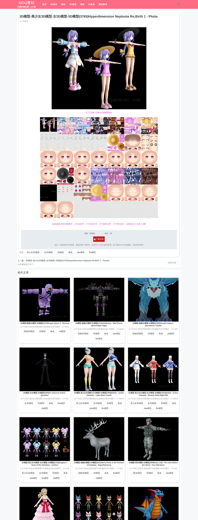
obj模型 (62, 331)
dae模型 (80, 252)
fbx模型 (92, 252)
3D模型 (60, 252)
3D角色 (72, 4)
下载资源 (100, 239)
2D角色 (53, 4)
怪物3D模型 (29, 331)
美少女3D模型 (33, 252)
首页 (44, 4)
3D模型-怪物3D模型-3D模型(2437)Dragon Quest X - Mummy (44, 323)
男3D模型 (137, 473)
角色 (70, 252)
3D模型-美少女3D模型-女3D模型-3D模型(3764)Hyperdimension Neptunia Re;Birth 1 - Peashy (67, 260)
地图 (82, 4)
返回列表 (172, 263)
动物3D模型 (83, 473)
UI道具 (91, 4)
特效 (63, 4)
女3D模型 (48, 252)
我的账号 (103, 4)
